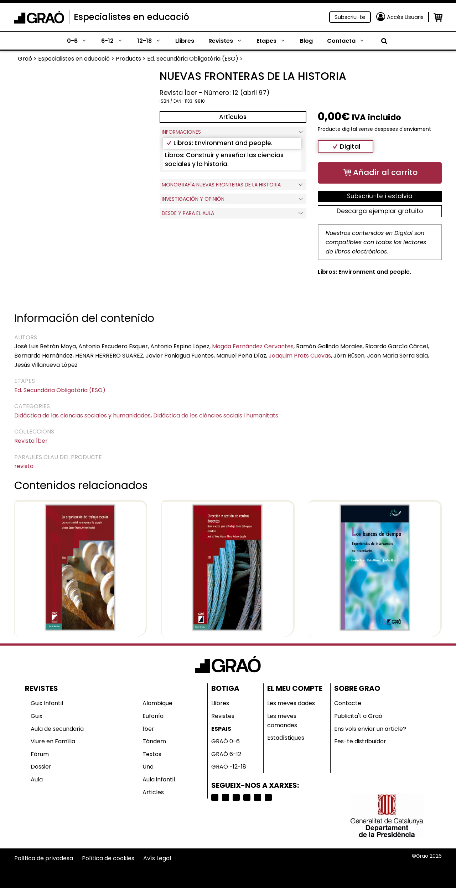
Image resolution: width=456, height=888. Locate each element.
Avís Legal (157, 858)
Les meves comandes (282, 720)
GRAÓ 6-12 (226, 754)
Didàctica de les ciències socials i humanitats (215, 415)
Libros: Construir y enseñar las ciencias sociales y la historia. (224, 160)
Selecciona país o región (267, 872)
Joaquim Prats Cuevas (300, 355)
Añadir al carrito (385, 172)
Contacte (347, 703)
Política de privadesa (43, 858)
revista (23, 466)
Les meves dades (291, 703)
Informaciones (233, 132)
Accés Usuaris (405, 17)
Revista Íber (31, 441)
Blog (306, 41)
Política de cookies (108, 858)
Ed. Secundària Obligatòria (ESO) (59, 390)
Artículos (233, 117)
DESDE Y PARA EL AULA (233, 213)
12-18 (152, 41)
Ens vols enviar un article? (370, 729)
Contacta (349, 41)
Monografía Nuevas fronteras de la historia (233, 185)
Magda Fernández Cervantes (253, 346)
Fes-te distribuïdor (360, 741)
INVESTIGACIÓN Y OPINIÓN (233, 199)
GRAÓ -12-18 (228, 767)
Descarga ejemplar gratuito (380, 211)
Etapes (274, 41)
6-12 (115, 41)
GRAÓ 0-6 (225, 741)
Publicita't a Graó (358, 716)
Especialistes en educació (131, 17)
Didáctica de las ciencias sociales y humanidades (82, 415)
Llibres (184, 41)
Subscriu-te (350, 17)
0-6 (80, 41)
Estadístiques (285, 738)
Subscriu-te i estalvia (380, 196)
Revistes (228, 41)
